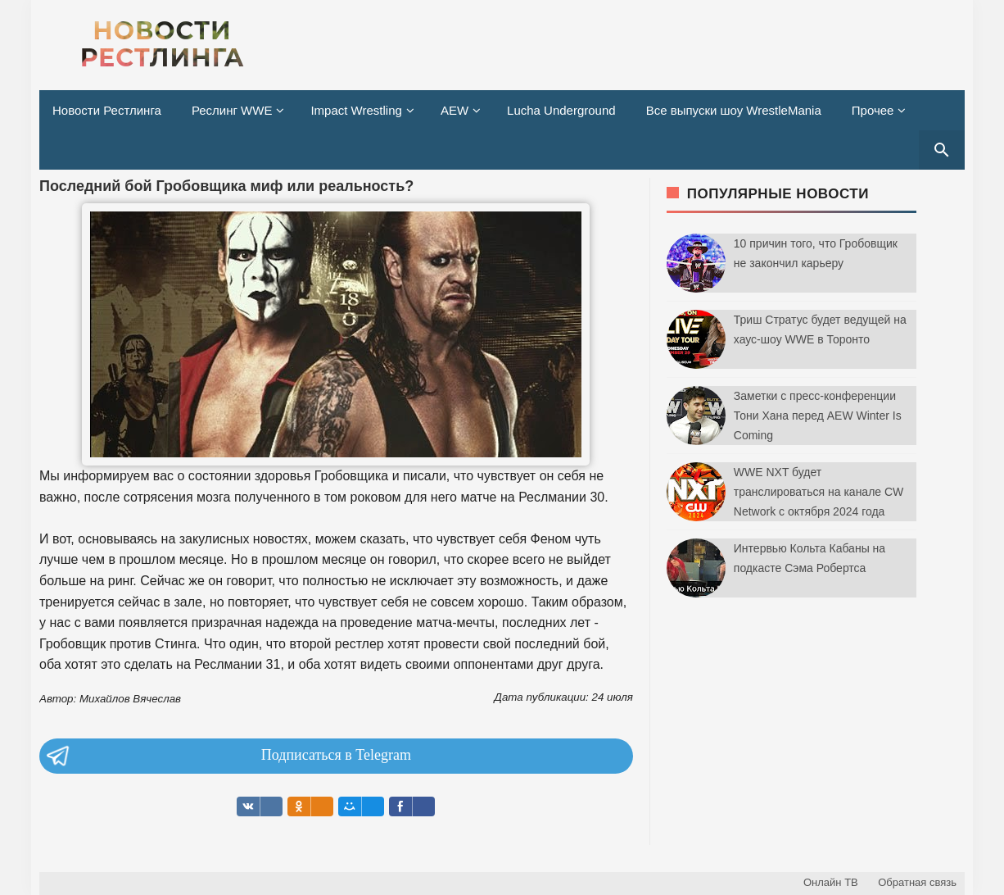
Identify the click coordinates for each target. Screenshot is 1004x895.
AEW (454, 110)
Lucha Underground (561, 110)
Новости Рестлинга (106, 110)
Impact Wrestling (355, 110)
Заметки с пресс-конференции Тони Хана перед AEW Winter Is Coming (818, 415)
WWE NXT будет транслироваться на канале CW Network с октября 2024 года (819, 492)
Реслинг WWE (232, 110)
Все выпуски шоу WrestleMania (733, 110)
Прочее (873, 110)
